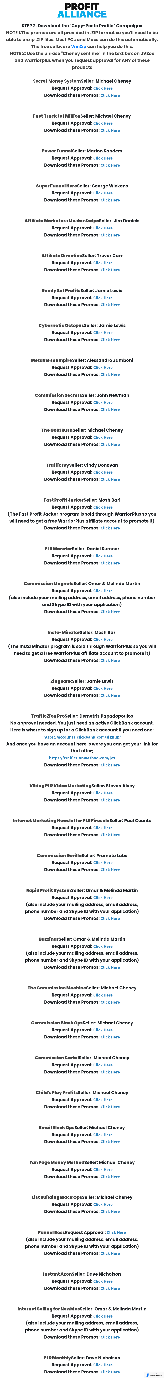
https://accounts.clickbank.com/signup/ (82, 737)
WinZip (78, 47)
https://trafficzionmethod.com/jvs (82, 758)
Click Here (103, 88)
